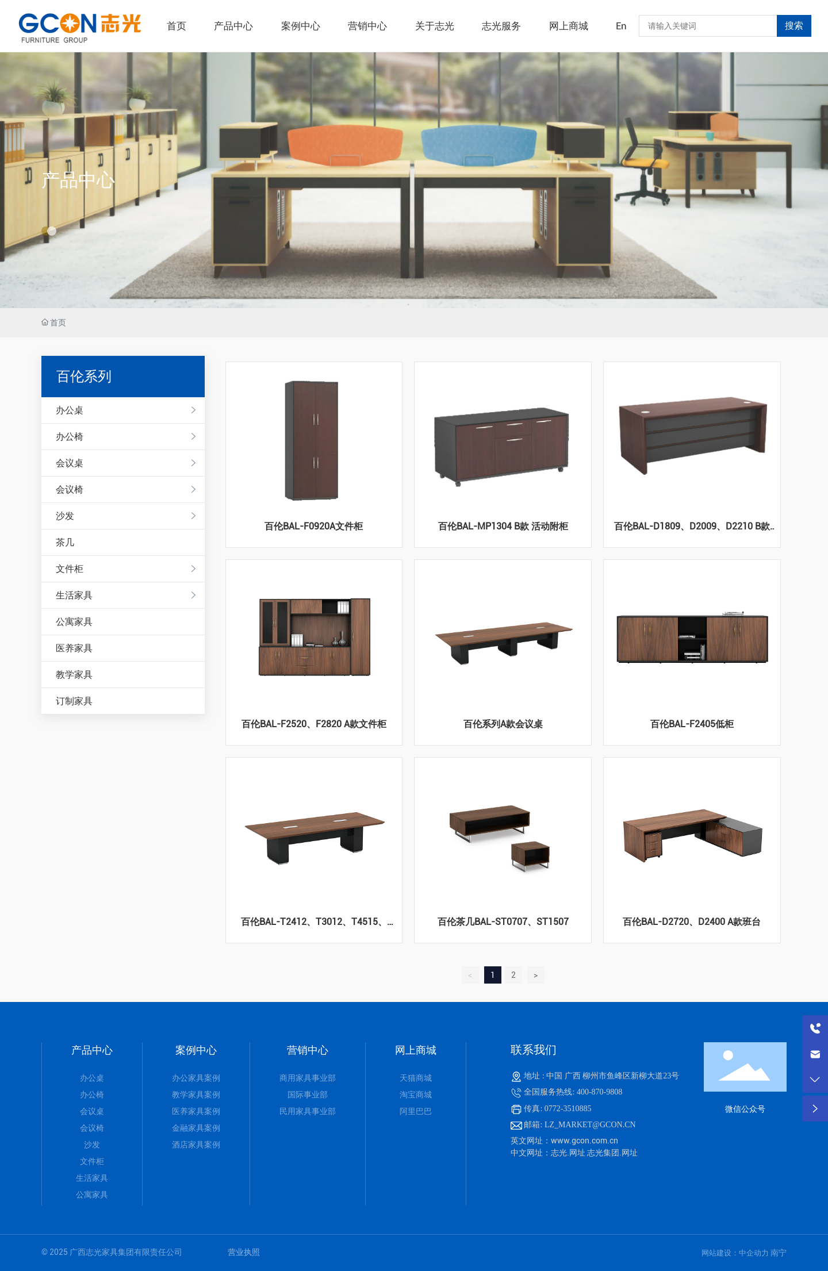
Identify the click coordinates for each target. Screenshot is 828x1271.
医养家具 (74, 648)
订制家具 (74, 701)
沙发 (65, 515)
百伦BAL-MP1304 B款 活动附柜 (503, 526)
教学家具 (74, 674)
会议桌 (69, 463)
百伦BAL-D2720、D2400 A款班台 (692, 921)
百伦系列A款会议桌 (503, 724)
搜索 (794, 25)
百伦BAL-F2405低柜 (692, 724)
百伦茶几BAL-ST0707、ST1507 (503, 921)
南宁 (778, 1252)
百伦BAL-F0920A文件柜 (313, 526)
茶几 (65, 542)
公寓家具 (74, 621)
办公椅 (69, 436)
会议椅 (69, 489)
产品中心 (78, 180)
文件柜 (69, 568)
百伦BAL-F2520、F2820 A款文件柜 (313, 724)
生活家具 (74, 595)
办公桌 (69, 410)
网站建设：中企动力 (736, 1253)
